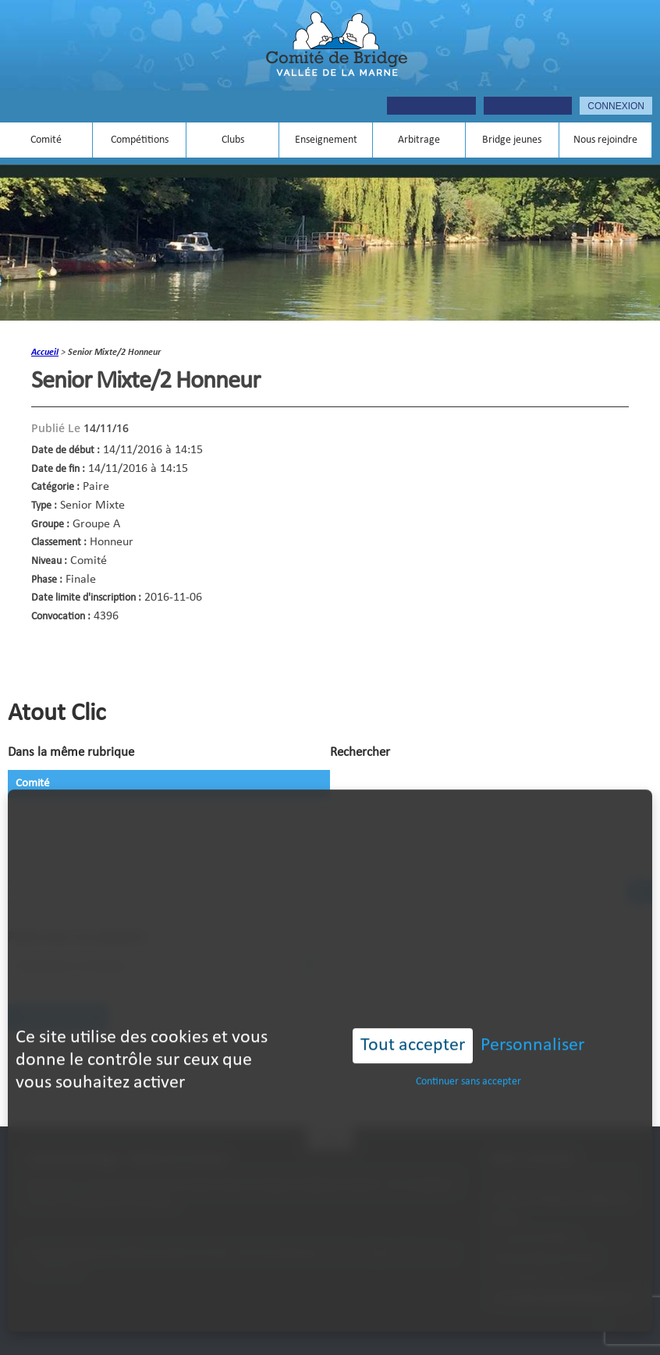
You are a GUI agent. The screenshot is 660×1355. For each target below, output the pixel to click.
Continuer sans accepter (468, 1056)
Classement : (59, 542)
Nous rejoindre (605, 140)
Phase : (46, 580)
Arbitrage (419, 140)
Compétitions (140, 140)
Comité (46, 140)
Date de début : (65, 450)
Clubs (233, 140)
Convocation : (60, 617)
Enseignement (326, 140)
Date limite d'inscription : (86, 598)
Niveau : (49, 561)
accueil (45, 352)
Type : (44, 506)
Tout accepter (412, 1021)
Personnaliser (532, 1021)
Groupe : (50, 524)
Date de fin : (58, 469)
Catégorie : (55, 487)
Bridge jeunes (511, 140)
